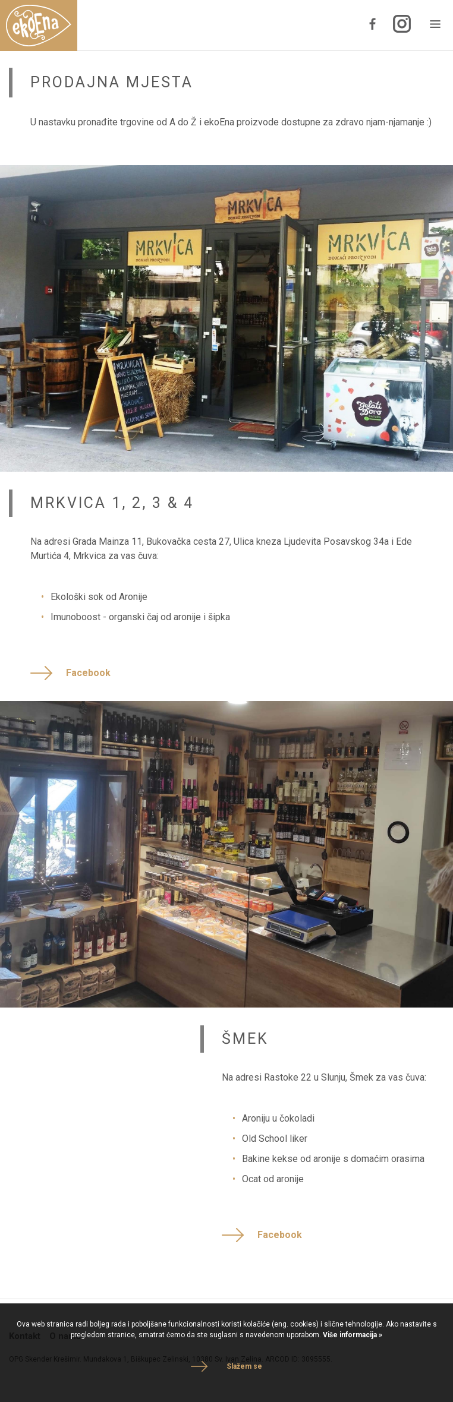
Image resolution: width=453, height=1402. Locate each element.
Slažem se (244, 1366)
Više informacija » (351, 1335)
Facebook (88, 672)
